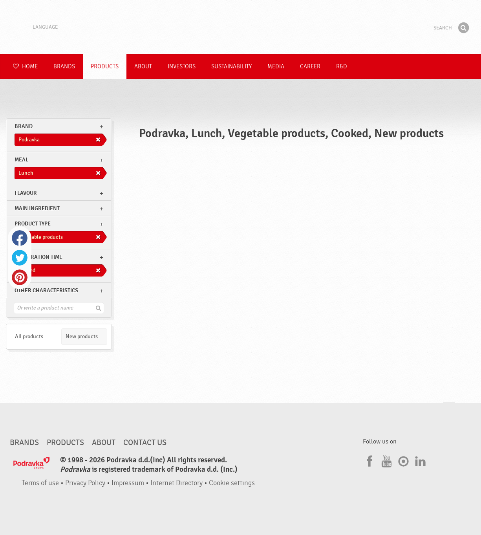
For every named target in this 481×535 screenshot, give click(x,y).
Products (105, 66)
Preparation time (38, 257)
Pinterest (19, 277)
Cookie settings (232, 483)
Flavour (26, 193)
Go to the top (449, 410)
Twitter (19, 258)
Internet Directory (176, 483)
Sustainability (231, 66)
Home (25, 66)
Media (275, 66)
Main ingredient (37, 208)
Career (310, 66)
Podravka (241, 27)
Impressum (128, 483)
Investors (182, 66)
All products (29, 336)
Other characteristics (46, 290)
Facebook (19, 238)
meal (21, 159)
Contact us (144, 442)
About (143, 66)
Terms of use (40, 483)
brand (24, 126)
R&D (341, 66)
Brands (64, 66)
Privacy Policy (85, 483)
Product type (33, 223)
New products (82, 336)
